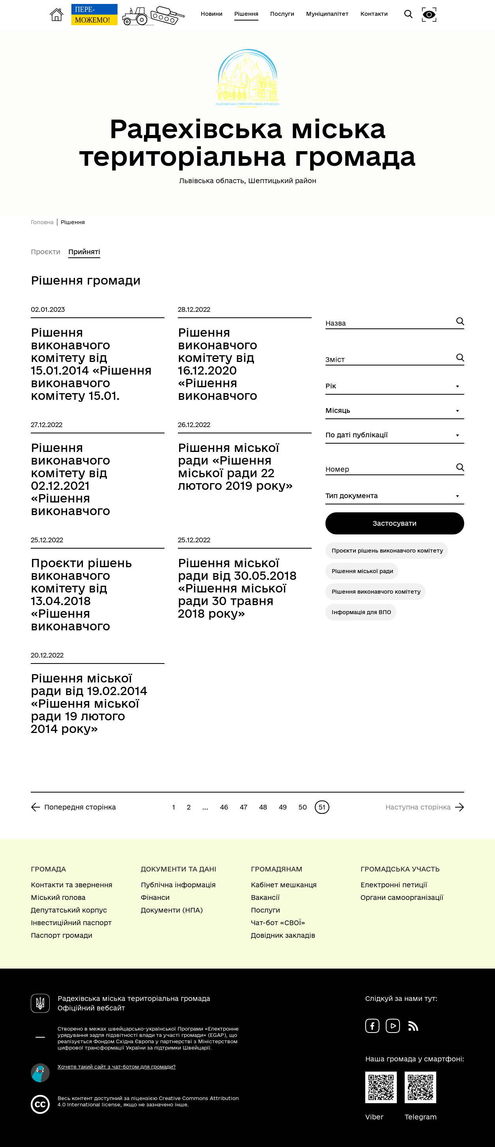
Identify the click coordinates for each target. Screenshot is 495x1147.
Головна (42, 222)
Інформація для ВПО (361, 612)
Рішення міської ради (362, 571)
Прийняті (84, 251)
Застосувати (395, 523)
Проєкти (45, 251)
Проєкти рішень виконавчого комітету (387, 550)
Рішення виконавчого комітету (376, 591)
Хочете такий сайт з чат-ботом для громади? (117, 1066)
